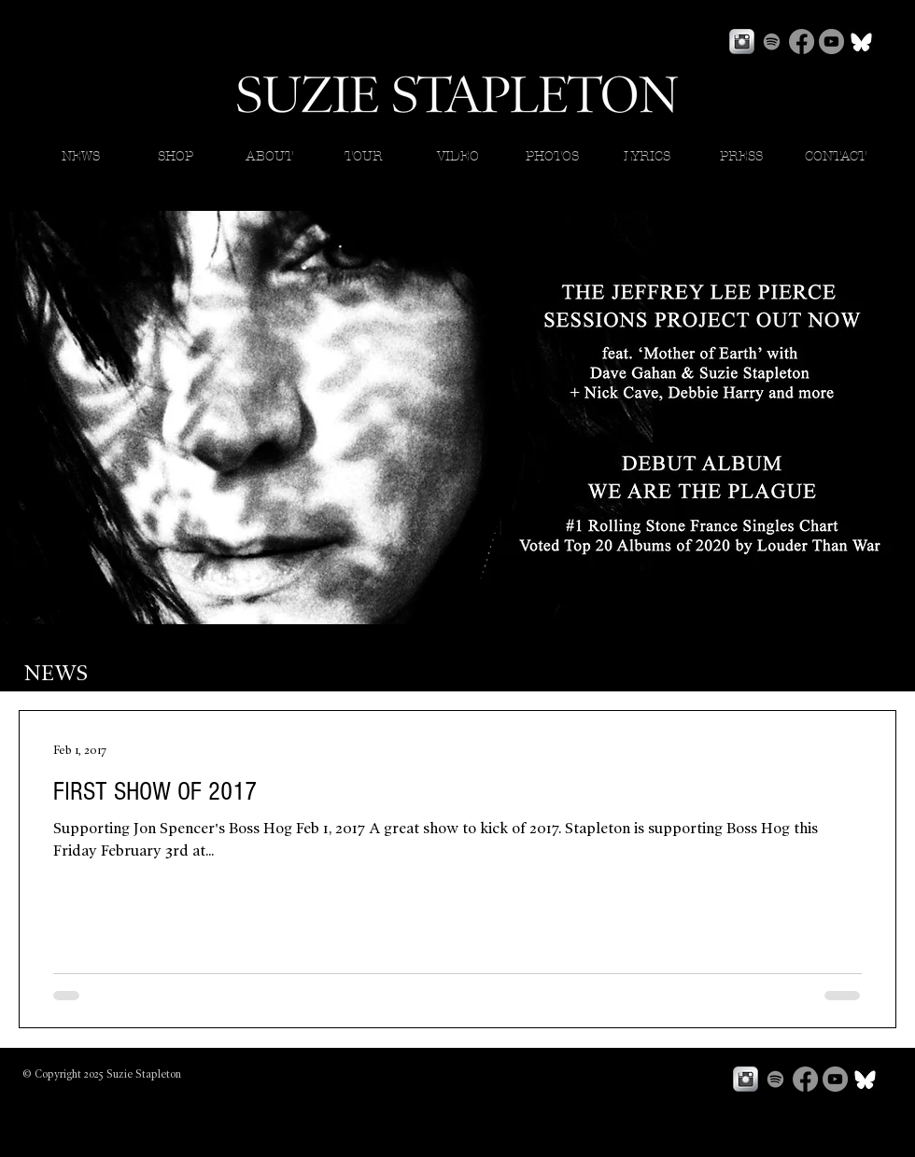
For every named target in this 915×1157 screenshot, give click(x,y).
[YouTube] (831, 41)
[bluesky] (861, 41)
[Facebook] (801, 41)
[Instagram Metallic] (741, 41)
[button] (646, 156)
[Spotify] (771, 41)
